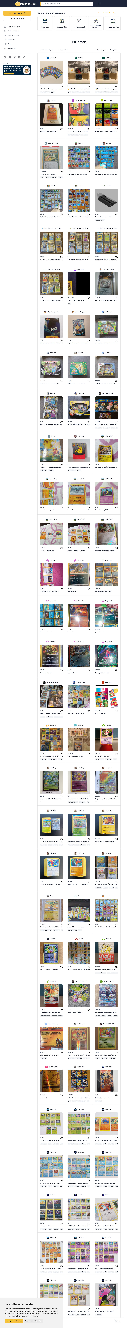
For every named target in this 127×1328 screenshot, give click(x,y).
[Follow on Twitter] (14, 57)
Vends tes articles (17, 13)
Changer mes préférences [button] (33, 1321)
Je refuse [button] (19, 1321)
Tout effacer (64, 50)
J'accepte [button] (9, 1321)
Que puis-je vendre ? (17, 19)
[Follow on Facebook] (10, 57)
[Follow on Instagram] (5, 57)
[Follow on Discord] (19, 57)
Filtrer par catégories (48, 50)
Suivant (117, 1321)
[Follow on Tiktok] (24, 57)
